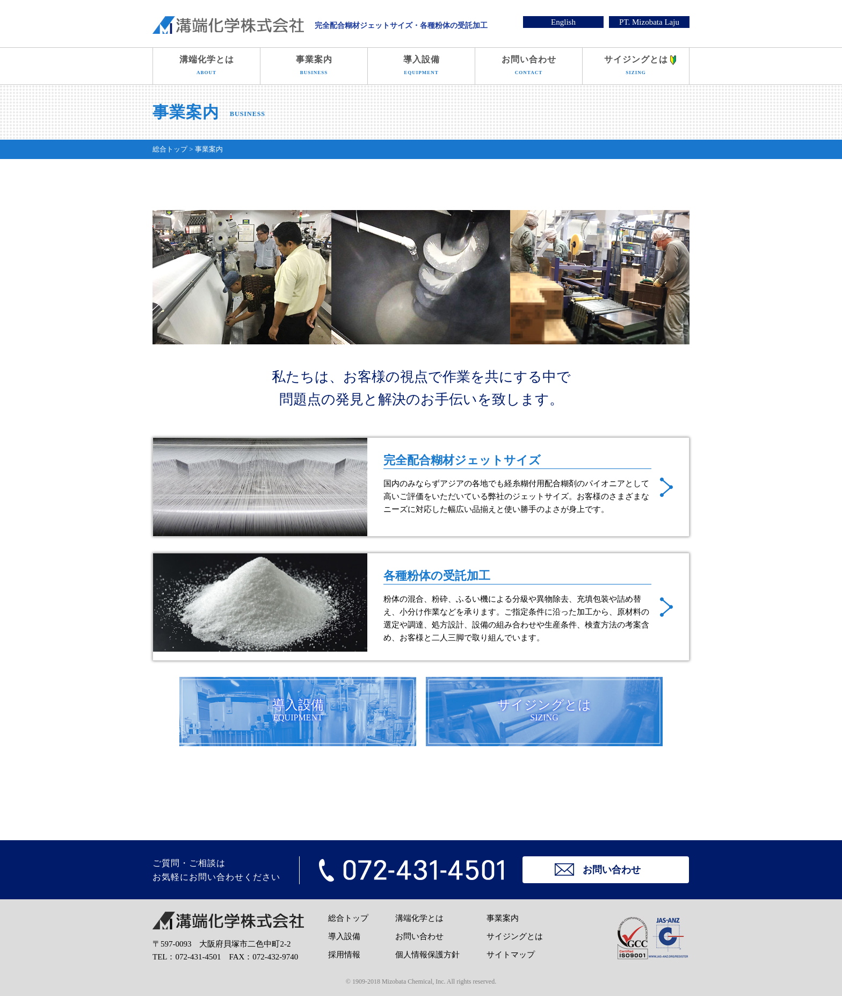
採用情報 (344, 954)
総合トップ (348, 918)
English (563, 22)
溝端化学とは (206, 67)
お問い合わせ (528, 67)
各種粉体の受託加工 (421, 607)
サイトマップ (511, 954)
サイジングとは (636, 67)
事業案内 (313, 67)
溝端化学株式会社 (228, 25)
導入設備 (421, 67)
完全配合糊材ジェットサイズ (421, 487)
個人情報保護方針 (427, 954)
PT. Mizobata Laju (649, 22)
